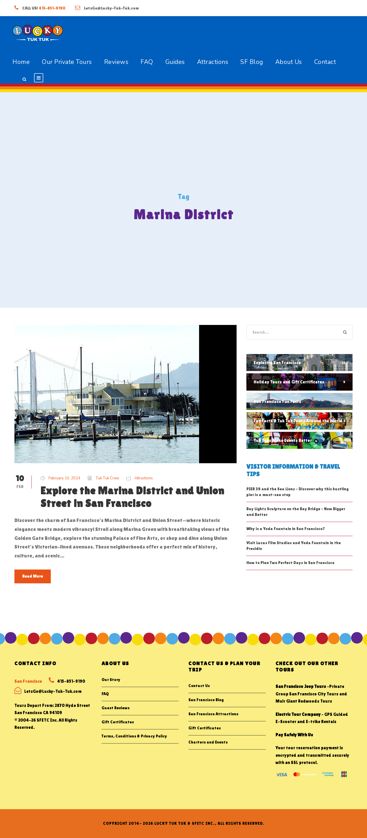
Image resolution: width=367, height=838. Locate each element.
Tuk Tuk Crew (107, 478)
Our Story (111, 679)
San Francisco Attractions (213, 714)
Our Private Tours (67, 62)
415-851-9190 (52, 8)
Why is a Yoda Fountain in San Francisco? (285, 528)
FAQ (147, 62)
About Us (288, 62)
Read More (32, 576)
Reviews (116, 62)
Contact (325, 62)
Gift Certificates (118, 722)
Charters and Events (208, 742)
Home (21, 62)
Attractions (213, 62)
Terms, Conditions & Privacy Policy (134, 736)
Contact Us (199, 685)
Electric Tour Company (298, 714)
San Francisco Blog (206, 699)
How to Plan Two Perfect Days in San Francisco (290, 562)
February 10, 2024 (64, 478)
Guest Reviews (116, 707)
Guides (175, 62)
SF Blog (251, 62)
